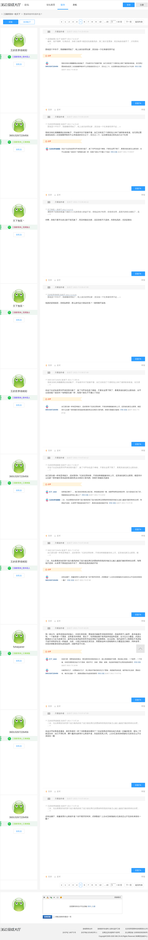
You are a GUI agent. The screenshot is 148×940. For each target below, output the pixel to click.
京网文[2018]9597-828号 (111, 932)
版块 (63, 5)
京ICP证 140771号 (69, 932)
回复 (11, 22)
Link (51, 897)
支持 (50, 110)
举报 (143, 110)
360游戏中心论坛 (15, 6)
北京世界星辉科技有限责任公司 (136, 929)
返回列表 (139, 22)
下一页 (129, 22)
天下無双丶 (19, 220)
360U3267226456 (51, 66)
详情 (136, 66)
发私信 (19, 64)
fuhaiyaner (18, 647)
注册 (142, 5)
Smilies (61, 897)
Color (47, 897)
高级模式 (117, 897)
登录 (129, 5)
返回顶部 (140, 648)
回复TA (138, 103)
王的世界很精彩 (18, 50)
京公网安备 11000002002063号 (136, 932)
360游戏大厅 (13, 931)
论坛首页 (50, 5)
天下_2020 (53, 492)
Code (57, 897)
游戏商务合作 (87, 929)
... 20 (106, 22)
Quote (54, 897)
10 (100, 22)
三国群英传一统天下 (11, 14)
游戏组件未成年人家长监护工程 (109, 929)
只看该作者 (59, 32)
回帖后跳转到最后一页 (62, 917)
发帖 (75, 5)
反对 (59, 110)
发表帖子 (27, 22)
